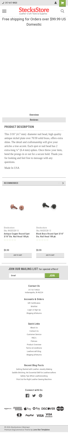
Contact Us (34, 331)
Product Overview (34, 345)
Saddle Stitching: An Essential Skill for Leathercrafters (34, 373)
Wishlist (34, 306)
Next (63, 183)
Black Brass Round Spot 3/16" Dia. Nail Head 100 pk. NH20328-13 (49, 237)
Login (29, 310)
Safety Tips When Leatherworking (34, 376)
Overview (34, 114)
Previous (59, 183)
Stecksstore (9, 228)
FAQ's (34, 338)
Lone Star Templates (41, 430)
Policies (34, 341)
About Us (34, 328)
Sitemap (25, 427)
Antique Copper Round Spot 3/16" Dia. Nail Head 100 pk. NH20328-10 (16, 237)
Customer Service (34, 334)
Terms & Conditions (34, 348)
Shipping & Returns (34, 313)
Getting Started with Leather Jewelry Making (34, 369)
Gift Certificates (34, 303)
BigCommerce (18, 430)
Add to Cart (18, 255)
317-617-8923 (9, 3)
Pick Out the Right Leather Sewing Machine (34, 379)
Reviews (34, 119)
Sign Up (37, 310)
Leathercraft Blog (34, 351)
